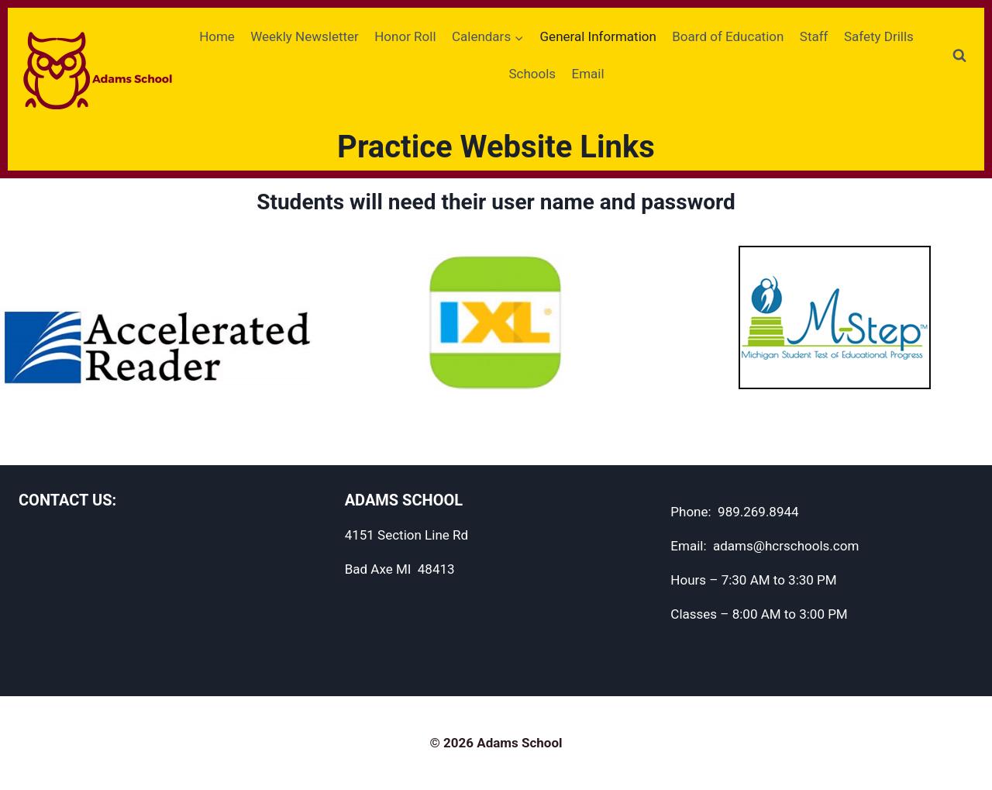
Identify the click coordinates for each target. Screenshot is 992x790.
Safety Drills (879, 36)
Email (587, 73)
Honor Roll (405, 36)
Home (217, 36)
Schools (532, 73)
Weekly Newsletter (304, 36)
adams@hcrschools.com (786, 546)
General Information (598, 36)
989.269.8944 (758, 511)
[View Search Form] (959, 56)
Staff (814, 36)
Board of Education (728, 36)
